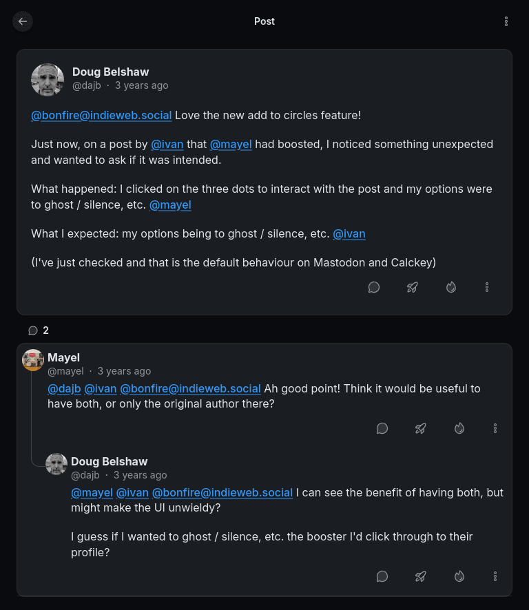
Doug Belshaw (110, 71)
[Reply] (374, 287)
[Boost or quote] (412, 287)
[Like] (451, 287)
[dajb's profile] (47, 79)
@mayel (231, 144)
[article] (264, 182)
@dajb (86, 85)
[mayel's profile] (33, 360)
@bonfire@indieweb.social (101, 115)
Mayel (64, 357)
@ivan (167, 144)
